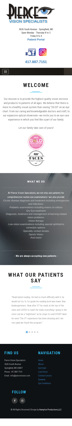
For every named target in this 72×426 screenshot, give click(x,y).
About (41, 364)
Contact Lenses (45, 376)
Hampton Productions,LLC (50, 410)
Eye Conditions (44, 383)
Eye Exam (42, 368)
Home (40, 360)
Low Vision (43, 372)
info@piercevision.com (20, 376)
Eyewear (41, 379)
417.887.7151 (36, 62)
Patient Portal (36, 39)
